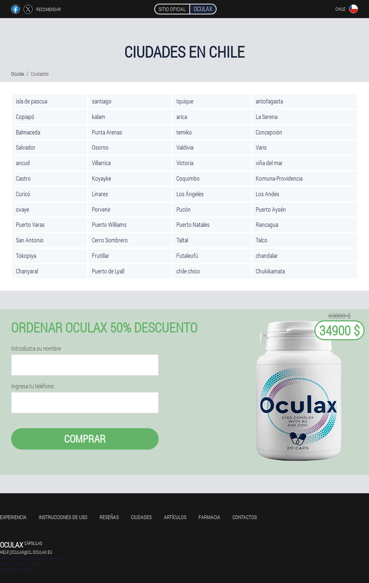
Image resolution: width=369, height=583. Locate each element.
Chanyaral (27, 271)
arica (181, 116)
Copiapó (25, 116)
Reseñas (109, 517)
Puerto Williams (109, 224)
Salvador (25, 147)
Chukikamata (270, 271)
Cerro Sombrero (110, 240)
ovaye (22, 209)
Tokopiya (26, 255)
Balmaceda (28, 132)
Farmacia (209, 517)
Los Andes (267, 194)
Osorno (100, 147)
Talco (262, 240)
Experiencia (13, 517)
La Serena (266, 116)
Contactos (244, 517)
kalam (98, 116)
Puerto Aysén (271, 209)
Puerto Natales (193, 224)
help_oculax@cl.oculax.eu (26, 552)
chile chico (188, 271)
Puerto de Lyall (108, 271)
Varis (261, 147)
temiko (184, 132)
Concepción (269, 132)
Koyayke (101, 178)
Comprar (85, 439)
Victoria (184, 163)
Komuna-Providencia (279, 178)
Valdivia (184, 147)
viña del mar (269, 163)
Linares (100, 194)
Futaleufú (187, 255)
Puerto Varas (30, 224)
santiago (101, 101)
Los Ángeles (190, 194)
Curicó (23, 194)
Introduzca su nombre (36, 348)
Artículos (175, 517)
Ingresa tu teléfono (32, 386)
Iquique (184, 101)
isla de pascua (31, 101)
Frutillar (100, 255)
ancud (23, 163)
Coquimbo (188, 178)
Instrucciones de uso (63, 517)
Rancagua (267, 224)
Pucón (183, 209)
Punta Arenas (107, 132)
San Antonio (30, 240)
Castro (23, 178)
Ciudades (141, 517)
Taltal (182, 240)
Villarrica (101, 163)
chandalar (267, 255)
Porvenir (101, 209)
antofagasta (269, 101)
